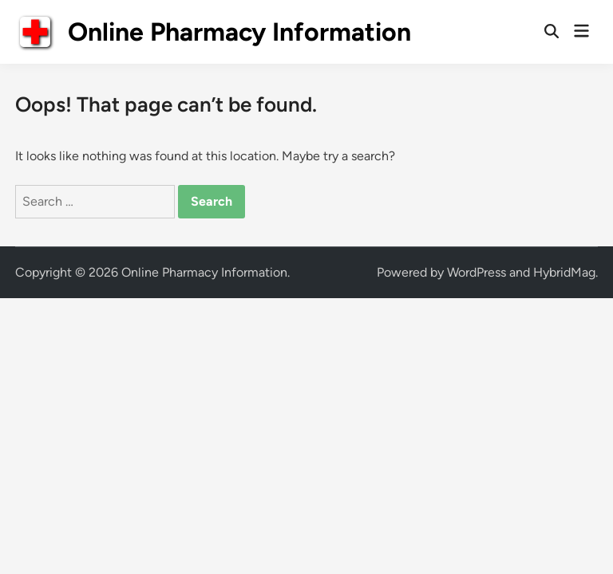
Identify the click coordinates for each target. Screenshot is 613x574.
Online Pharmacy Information (239, 32)
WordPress (476, 272)
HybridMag (564, 272)
